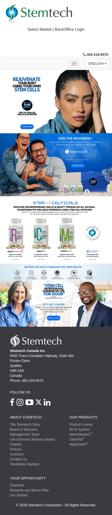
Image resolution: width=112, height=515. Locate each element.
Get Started (19, 495)
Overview (17, 485)
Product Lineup (80, 424)
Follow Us (20, 392)
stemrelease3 (81, 434)
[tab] (56, 29)
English (98, 63)
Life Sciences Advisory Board (32, 439)
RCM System (79, 429)
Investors (17, 454)
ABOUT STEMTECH (26, 417)
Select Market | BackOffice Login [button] (56, 29)
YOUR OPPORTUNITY (28, 478)
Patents (16, 444)
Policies (16, 449)
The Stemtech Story (25, 424)
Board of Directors (24, 429)
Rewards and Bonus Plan (29, 490)
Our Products (83, 417)
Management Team (25, 434)
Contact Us (18, 459)
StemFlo (76, 439)
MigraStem (78, 444)
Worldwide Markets (24, 464)
